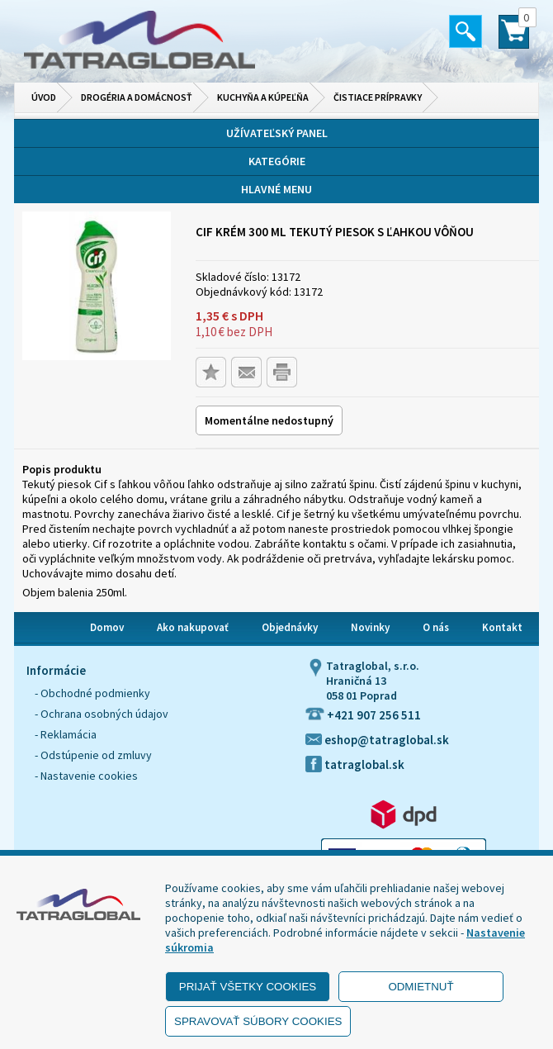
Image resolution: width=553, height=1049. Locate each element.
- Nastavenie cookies (86, 775)
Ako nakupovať (193, 627)
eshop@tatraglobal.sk (377, 740)
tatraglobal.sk (354, 764)
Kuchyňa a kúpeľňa (263, 97)
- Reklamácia (66, 734)
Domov (107, 627)
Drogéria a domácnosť (136, 97)
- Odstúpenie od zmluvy (93, 755)
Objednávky (290, 627)
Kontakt (502, 627)
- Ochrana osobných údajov (101, 713)
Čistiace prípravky (377, 97)
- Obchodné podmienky (92, 693)
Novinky (370, 627)
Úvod (43, 97)
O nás (436, 627)
